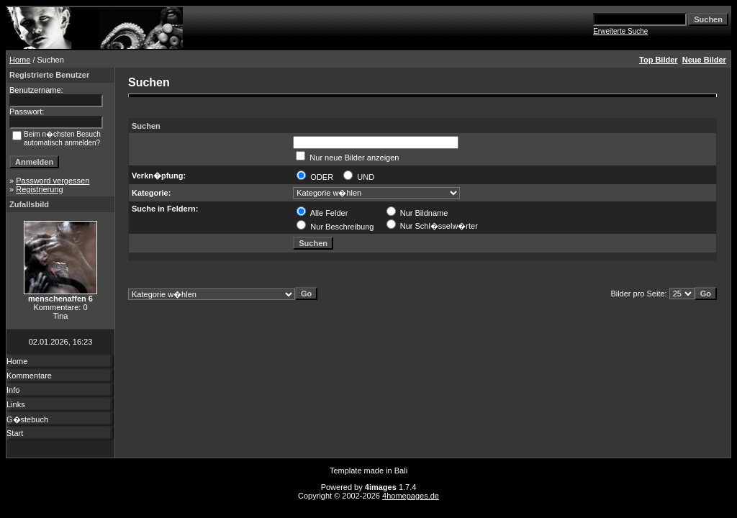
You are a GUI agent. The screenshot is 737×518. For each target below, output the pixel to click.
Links (15, 404)
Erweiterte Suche (620, 31)
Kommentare (29, 375)
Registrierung (39, 189)
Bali (400, 470)
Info (12, 390)
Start (14, 433)
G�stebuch (27, 419)
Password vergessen (52, 180)
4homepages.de (410, 495)
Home (19, 59)
